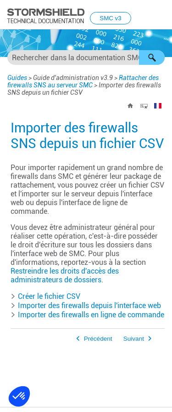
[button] (152, 57)
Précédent (98, 338)
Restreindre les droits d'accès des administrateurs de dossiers (65, 275)
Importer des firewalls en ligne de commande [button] (87, 314)
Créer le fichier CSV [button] (45, 296)
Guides (17, 77)
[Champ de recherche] (86, 57)
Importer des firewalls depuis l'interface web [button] (86, 305)
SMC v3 (110, 18)
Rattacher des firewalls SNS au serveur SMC (83, 81)
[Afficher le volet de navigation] (161, 15)
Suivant (133, 338)
